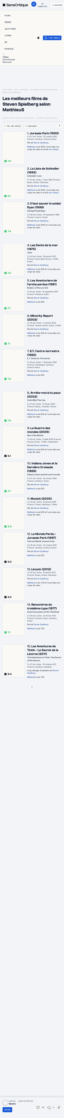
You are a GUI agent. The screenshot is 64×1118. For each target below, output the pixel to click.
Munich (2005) (41, 498)
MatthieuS (31, 147)
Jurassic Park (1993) (44, 133)
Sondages (24, 90)
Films (16, 90)
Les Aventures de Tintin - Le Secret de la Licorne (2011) (42, 650)
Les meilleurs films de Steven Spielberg (44, 90)
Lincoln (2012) (41, 569)
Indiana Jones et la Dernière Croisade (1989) (42, 467)
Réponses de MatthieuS (12, 92)
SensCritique (7, 90)
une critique (54, 149)
